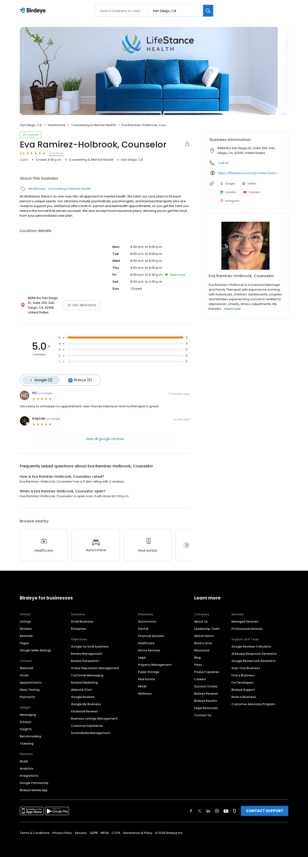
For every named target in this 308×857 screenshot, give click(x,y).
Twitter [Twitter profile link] (249, 183)
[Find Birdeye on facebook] (191, 810)
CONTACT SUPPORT (264, 809)
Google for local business (90, 645)
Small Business (82, 620)
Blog (197, 656)
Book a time (203, 642)
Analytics (26, 767)
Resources (202, 649)
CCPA (116, 832)
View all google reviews (105, 437)
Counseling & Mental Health (93, 125)
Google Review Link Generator (253, 660)
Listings (25, 620)
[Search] (208, 11)
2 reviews (56, 153)
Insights (26, 728)
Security (81, 832)
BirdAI (24, 760)
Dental (143, 627)
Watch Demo (204, 635)
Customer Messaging (87, 674)
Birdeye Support (243, 688)
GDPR (94, 832)
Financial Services (151, 635)
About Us (201, 620)
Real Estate (146, 678)
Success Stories (206, 685)
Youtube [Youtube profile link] (251, 192)
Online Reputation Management (95, 667)
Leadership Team (207, 627)
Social (24, 674)
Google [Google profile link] (227, 183)
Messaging (28, 713)
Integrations (29, 774)
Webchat (26, 667)
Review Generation (85, 660)
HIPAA (105, 832)
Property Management (155, 663)
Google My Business (86, 703)
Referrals (26, 635)
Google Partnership (34, 782)
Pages (24, 642)
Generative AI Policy (137, 832)
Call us (223, 163)
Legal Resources (206, 707)
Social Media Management (90, 732)
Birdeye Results (205, 700)
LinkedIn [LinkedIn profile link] (228, 192)
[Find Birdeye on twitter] (199, 810)
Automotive (147, 620)
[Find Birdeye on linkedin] (208, 810)
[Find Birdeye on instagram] (217, 810)
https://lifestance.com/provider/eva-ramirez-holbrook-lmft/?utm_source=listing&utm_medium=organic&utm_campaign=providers (249, 173)
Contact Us (202, 714)
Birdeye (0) (78, 379)
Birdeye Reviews (206, 692)
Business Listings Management (94, 717)
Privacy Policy (62, 832)
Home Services (149, 649)
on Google (45, 392)
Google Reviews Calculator (251, 645)
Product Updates (206, 671)
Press (198, 663)
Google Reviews (83, 696)
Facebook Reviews (84, 710)
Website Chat (81, 688)
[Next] (186, 544)
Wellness (145, 692)
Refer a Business (243, 696)
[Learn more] (245, 246)
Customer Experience (87, 724)
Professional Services (247, 627)
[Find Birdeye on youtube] (226, 810)
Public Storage (148, 671)
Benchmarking (30, 735)
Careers (200, 678)
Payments (27, 696)
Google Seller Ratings (35, 649)
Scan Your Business (245, 667)
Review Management (87, 652)
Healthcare (56, 125)
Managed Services (244, 620)
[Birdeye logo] (33, 10)
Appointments (31, 681)
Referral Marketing (84, 681)
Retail (142, 685)
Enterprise (78, 627)
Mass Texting (29, 688)
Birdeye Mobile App (34, 789)
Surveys (25, 721)
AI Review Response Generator (254, 652)
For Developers (242, 681)
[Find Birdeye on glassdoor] (234, 810)
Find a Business (242, 674)
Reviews (26, 627)
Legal (142, 656)
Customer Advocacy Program (253, 703)
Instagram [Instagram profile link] (229, 201)
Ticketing (26, 742)
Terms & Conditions (35, 832)
